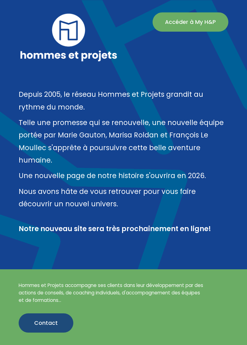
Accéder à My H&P (190, 22)
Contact (46, 323)
